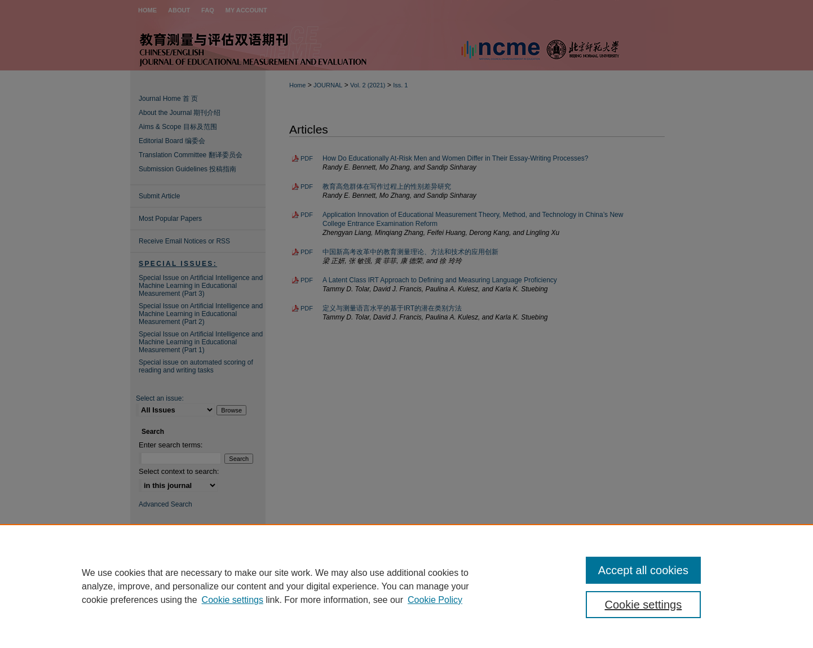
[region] (406, 586)
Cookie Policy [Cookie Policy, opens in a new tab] (435, 600)
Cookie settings (232, 600)
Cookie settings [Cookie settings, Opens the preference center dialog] (643, 604)
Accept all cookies (643, 570)
